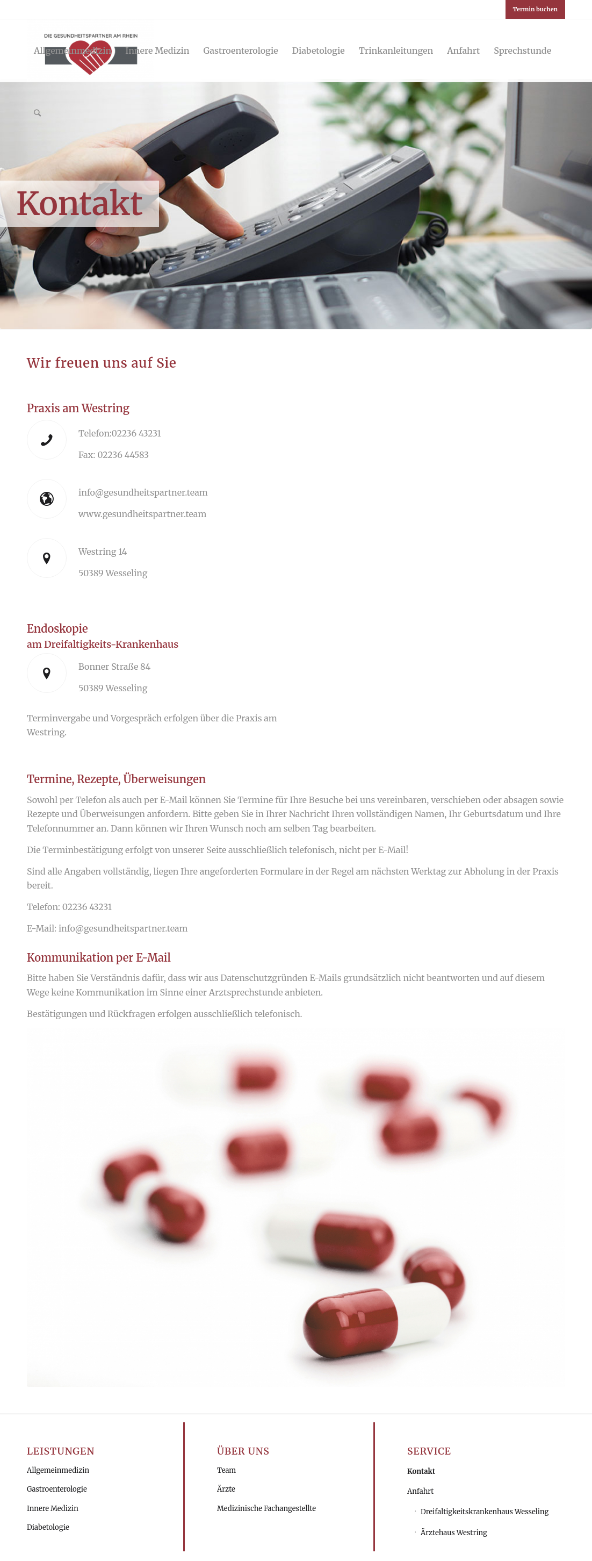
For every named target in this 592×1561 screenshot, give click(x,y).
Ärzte (226, 1489)
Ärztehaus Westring (454, 1532)
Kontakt (421, 1471)
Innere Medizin (52, 1508)
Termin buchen (535, 9)
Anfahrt (420, 1491)
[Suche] (37, 113)
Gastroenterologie (57, 1489)
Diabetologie (48, 1527)
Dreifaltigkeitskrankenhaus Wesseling (484, 1511)
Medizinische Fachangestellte (266, 1508)
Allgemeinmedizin (58, 1470)
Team (226, 1470)
